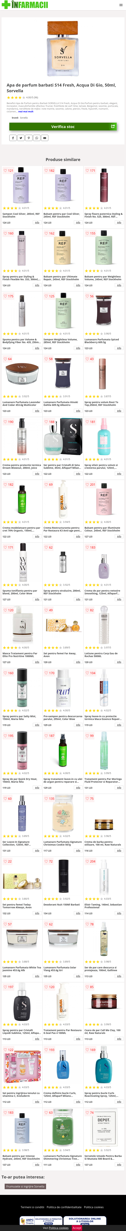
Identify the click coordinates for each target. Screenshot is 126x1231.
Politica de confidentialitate (64, 1207)
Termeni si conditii (32, 1207)
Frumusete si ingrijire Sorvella (25, 1186)
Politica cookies (94, 1207)
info (37, 222)
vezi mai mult (25, 111)
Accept (77, 1228)
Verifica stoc (84, 126)
